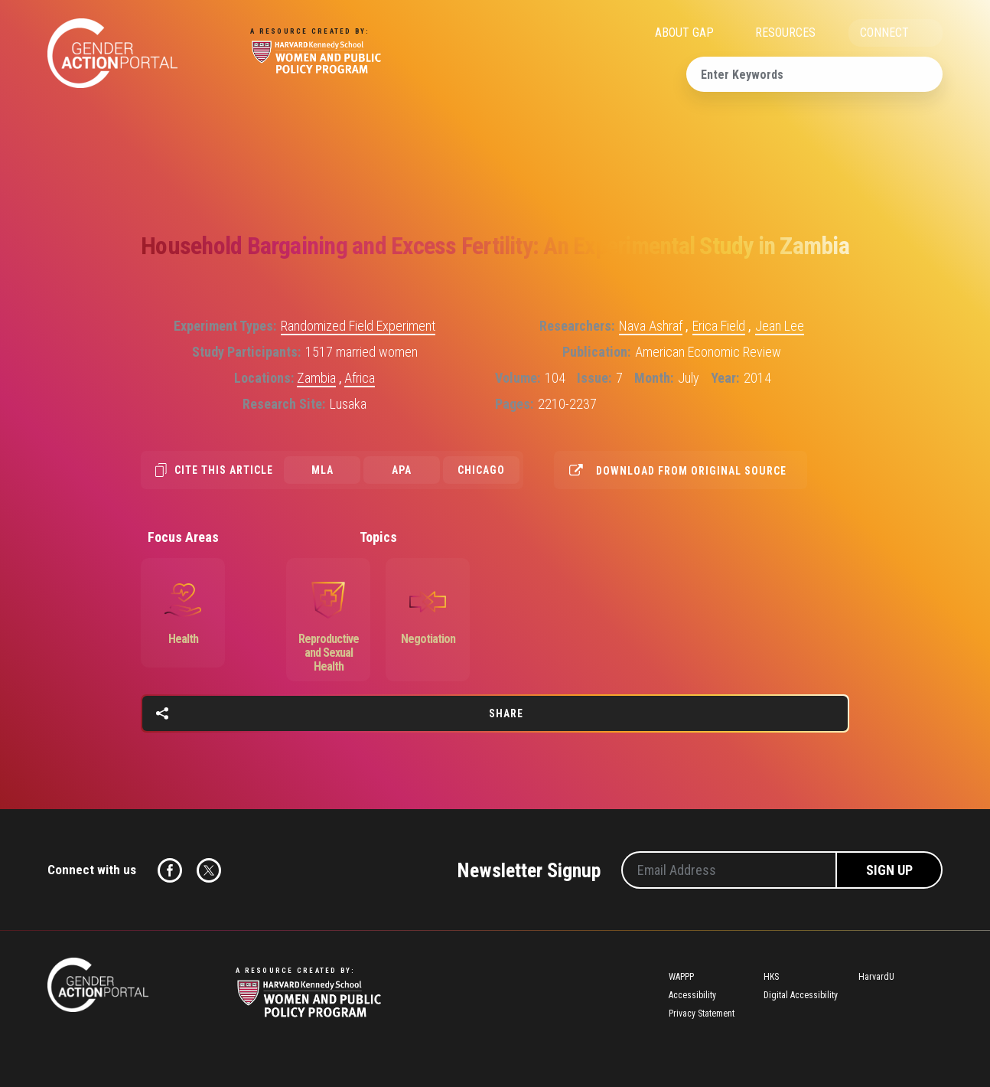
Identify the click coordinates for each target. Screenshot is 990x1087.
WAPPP (681, 976)
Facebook (170, 870)
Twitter (209, 870)
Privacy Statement (701, 1013)
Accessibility (692, 995)
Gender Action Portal (112, 53)
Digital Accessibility (801, 995)
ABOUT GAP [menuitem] (684, 32)
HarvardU (876, 976)
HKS (771, 976)
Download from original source (691, 471)
